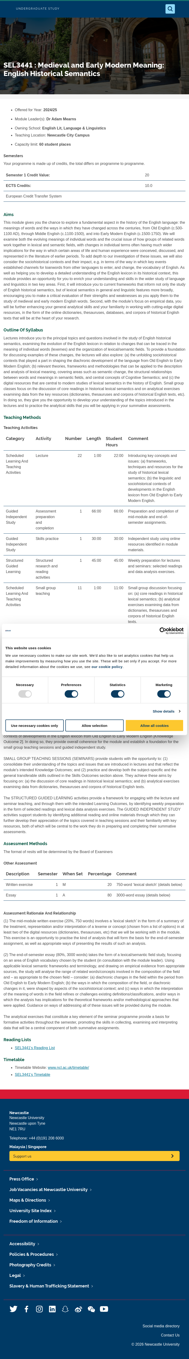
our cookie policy (107, 666)
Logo (7, 8)
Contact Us (170, 1335)
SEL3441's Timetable (32, 1075)
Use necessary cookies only (34, 725)
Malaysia (17, 1147)
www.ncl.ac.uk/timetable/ (68, 1068)
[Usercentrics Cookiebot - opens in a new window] (163, 630)
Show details (164, 711)
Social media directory (161, 1326)
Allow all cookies (154, 725)
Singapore (37, 1147)
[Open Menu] (181, 9)
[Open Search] (170, 9)
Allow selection (94, 725)
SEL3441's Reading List (35, 1048)
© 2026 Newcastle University (155, 1344)
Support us (22, 1156)
